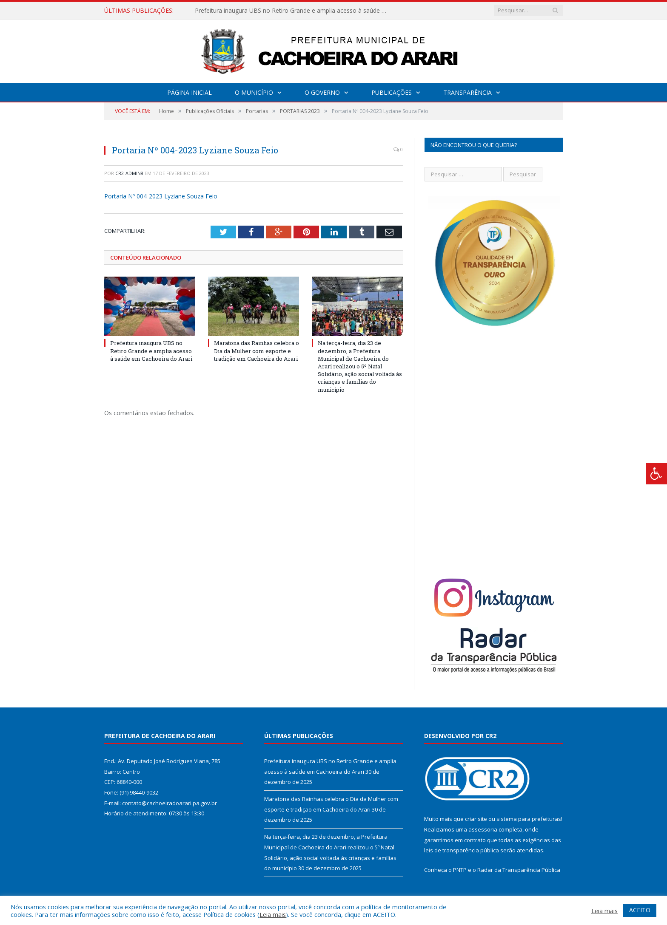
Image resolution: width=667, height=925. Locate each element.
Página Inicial (189, 92)
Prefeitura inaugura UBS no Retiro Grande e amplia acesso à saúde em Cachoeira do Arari (293, 10)
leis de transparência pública (461, 850)
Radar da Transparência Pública (518, 870)
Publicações (391, 92)
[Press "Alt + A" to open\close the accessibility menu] (656, 473)
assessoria (482, 829)
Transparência (467, 92)
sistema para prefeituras (528, 819)
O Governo (322, 92)
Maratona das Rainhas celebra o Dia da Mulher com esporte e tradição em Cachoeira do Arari (256, 350)
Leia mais (272, 914)
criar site (476, 819)
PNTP (460, 870)
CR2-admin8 (129, 173)
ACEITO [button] (639, 910)
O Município (254, 92)
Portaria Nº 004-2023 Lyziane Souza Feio (160, 196)
